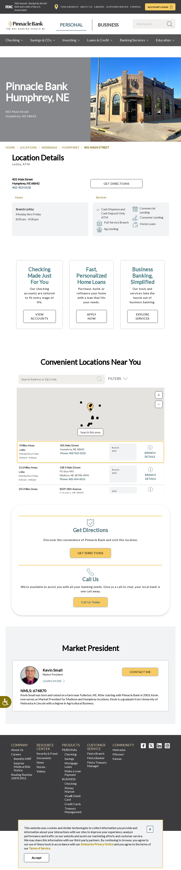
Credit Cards (73, 804)
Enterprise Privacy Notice (97, 844)
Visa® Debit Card (73, 797)
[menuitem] (71, 25)
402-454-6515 (77, 479)
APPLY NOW (91, 316)
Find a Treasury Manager (97, 764)
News (40, 762)
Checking (71, 754)
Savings (69, 758)
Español (135, 6)
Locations (28, 147)
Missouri (118, 754)
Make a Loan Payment (73, 772)
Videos (41, 771)
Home (10, 147)
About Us (86, 6)
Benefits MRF (23, 758)
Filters (114, 378)
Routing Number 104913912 (21, 776)
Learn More (54, 681)
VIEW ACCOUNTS (39, 316)
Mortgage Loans (71, 764)
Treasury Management (73, 810)
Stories (41, 767)
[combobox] (149, 24)
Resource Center (45, 747)
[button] (90, 407)
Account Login (160, 7)
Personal (71, 24)
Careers (99, 6)
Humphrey (70, 147)
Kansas (117, 758)
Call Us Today (90, 602)
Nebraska (49, 147)
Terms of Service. (40, 848)
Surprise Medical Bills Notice (22, 766)
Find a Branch (66, 7)
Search (100, 379)
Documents (44, 758)
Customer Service (117, 6)
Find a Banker (96, 758)
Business (108, 24)
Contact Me (140, 672)
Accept (37, 857)
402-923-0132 (21, 187)
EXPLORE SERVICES (142, 316)
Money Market (69, 789)
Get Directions (116, 183)
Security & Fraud (47, 753)
